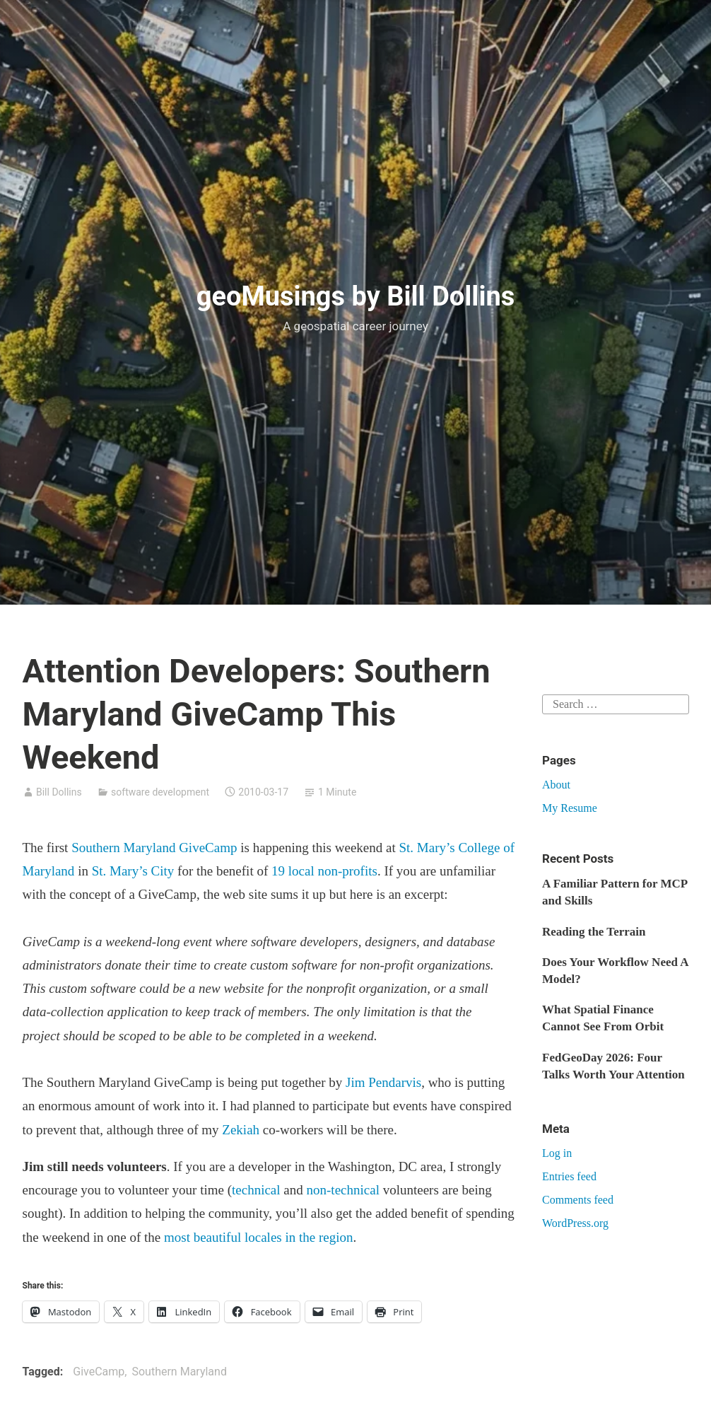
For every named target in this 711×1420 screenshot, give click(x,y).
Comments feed (577, 1200)
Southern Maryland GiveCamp (154, 847)
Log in (557, 1153)
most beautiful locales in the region (258, 1237)
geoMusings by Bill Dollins (355, 296)
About (556, 785)
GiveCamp (98, 1371)
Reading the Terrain (593, 931)
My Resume (569, 808)
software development (160, 792)
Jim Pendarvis (383, 1082)
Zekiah (240, 1129)
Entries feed (569, 1176)
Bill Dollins (59, 792)
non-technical (343, 1189)
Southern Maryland (178, 1371)
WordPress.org (575, 1223)
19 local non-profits (324, 870)
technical (256, 1189)
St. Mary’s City (133, 870)
